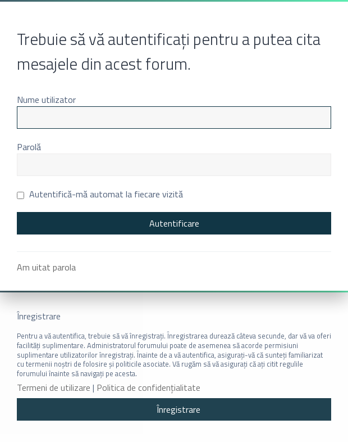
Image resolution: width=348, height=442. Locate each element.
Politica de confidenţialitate (148, 388)
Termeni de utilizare (53, 388)
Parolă (29, 147)
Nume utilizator (46, 99)
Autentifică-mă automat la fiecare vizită (100, 194)
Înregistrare (178, 409)
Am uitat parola (46, 267)
